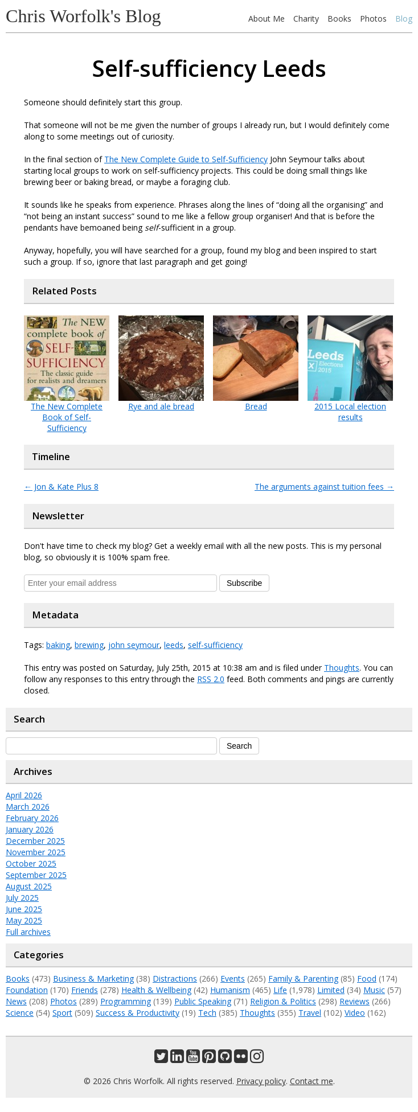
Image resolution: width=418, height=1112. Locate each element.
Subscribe (244, 583)
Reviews (354, 1001)
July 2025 (22, 897)
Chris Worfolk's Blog (83, 16)
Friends (84, 989)
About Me (266, 18)
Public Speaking (202, 1001)
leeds (173, 644)
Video (355, 1012)
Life (280, 989)
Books (339, 18)
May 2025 (24, 920)
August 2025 (29, 886)
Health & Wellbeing (156, 989)
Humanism (230, 989)
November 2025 (35, 852)
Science (20, 1012)
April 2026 (24, 795)
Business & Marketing (93, 978)
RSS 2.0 (210, 679)
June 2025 (24, 909)
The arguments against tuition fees (324, 486)
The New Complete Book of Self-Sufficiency (67, 417)
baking (58, 644)
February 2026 (32, 818)
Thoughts (341, 667)
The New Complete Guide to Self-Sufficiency (186, 159)
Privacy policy (261, 1081)
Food (366, 978)
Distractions (175, 978)
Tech (207, 1012)
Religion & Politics (283, 1001)
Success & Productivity (137, 1012)
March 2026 (28, 806)
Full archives (28, 931)
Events (232, 978)
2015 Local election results (350, 411)
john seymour (133, 644)
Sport (62, 1012)
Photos (373, 18)
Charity (306, 18)
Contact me (311, 1081)
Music (374, 989)
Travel (309, 1012)
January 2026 (30, 829)
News (16, 1001)
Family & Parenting (303, 978)
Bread (256, 406)
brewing (89, 644)
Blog (403, 18)
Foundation (27, 989)
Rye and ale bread (161, 406)
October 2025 (31, 863)
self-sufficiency (215, 644)
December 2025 (35, 840)
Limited (331, 989)
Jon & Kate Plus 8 (61, 486)
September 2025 (36, 874)
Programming (125, 1001)
